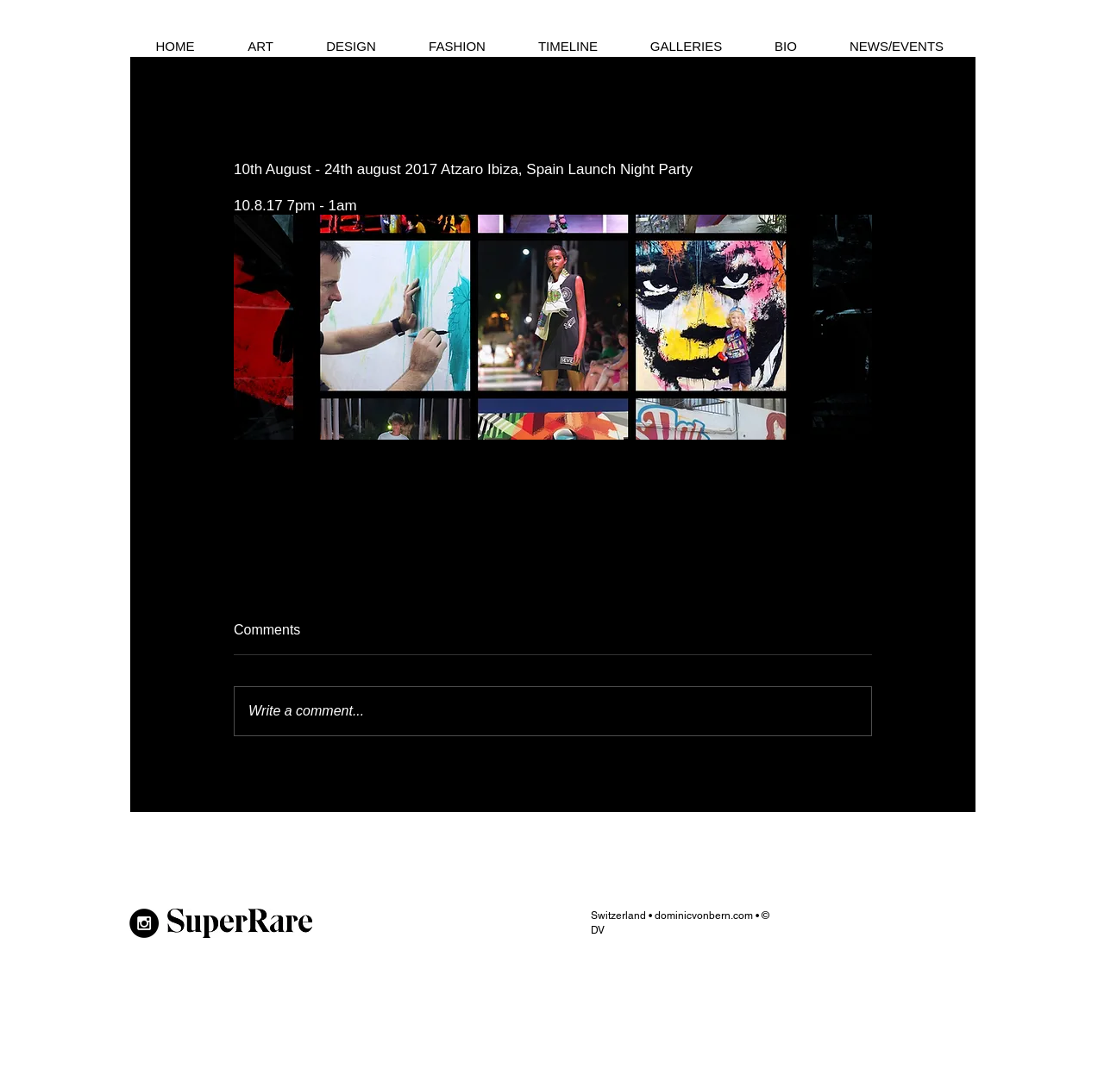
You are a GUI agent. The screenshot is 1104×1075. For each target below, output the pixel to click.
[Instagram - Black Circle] (144, 923)
